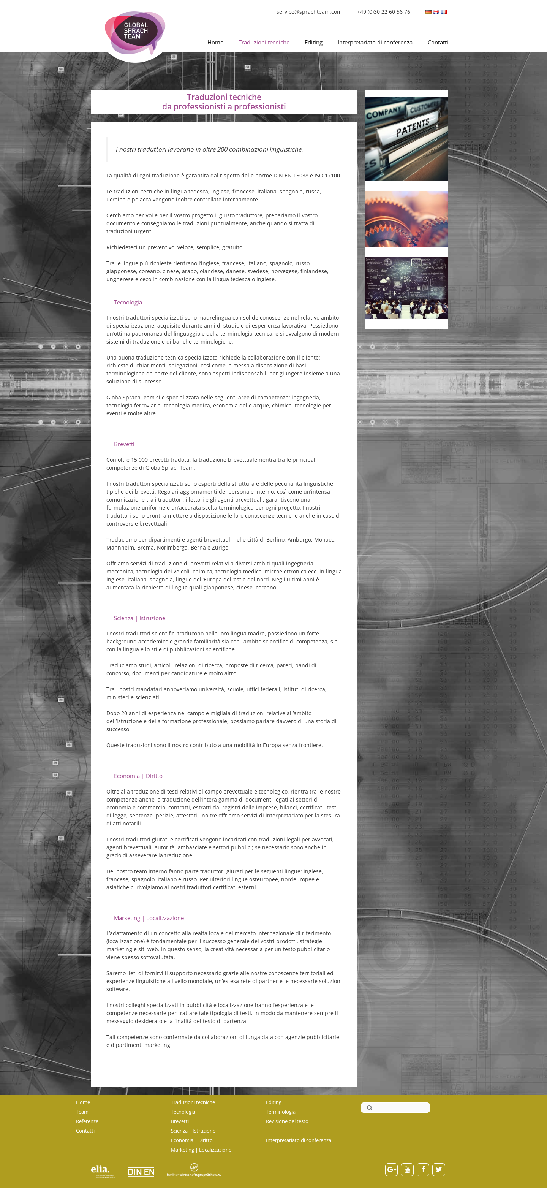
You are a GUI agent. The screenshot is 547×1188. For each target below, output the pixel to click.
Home (215, 42)
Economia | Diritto (192, 1140)
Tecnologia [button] (128, 302)
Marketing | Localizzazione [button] (149, 918)
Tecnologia (183, 1111)
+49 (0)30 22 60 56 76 (383, 11)
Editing (314, 42)
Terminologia (281, 1111)
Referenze (87, 1121)
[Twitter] (438, 1170)
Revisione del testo (287, 1121)
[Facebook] (423, 1170)
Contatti (438, 42)
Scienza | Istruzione (193, 1130)
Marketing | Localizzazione (201, 1149)
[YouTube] (407, 1170)
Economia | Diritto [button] (138, 776)
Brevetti (180, 1121)
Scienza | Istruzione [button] (139, 618)
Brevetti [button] (124, 444)
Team (82, 1111)
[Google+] (391, 1170)
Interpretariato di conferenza (375, 42)
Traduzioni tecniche (264, 42)
